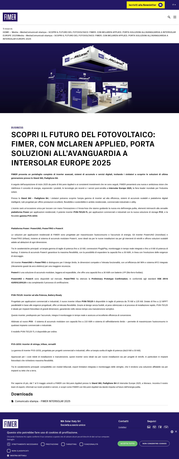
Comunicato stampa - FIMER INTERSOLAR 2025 (42, 401)
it (173, 4)
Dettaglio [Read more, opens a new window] (10, 439)
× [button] (176, 432)
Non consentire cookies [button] (155, 443)
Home (6, 31)
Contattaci (122, 427)
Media (15, 31)
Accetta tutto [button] (128, 443)
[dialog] (89, 443)
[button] (60, 455)
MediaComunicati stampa (33, 31)
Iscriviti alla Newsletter (142, 5)
